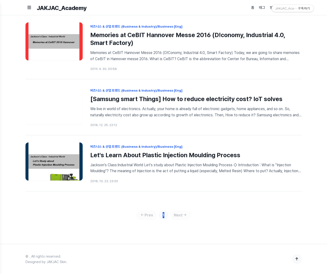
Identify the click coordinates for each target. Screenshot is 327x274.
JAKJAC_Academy (62, 8)
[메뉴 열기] (29, 7)
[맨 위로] (297, 259)
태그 (262, 7)
